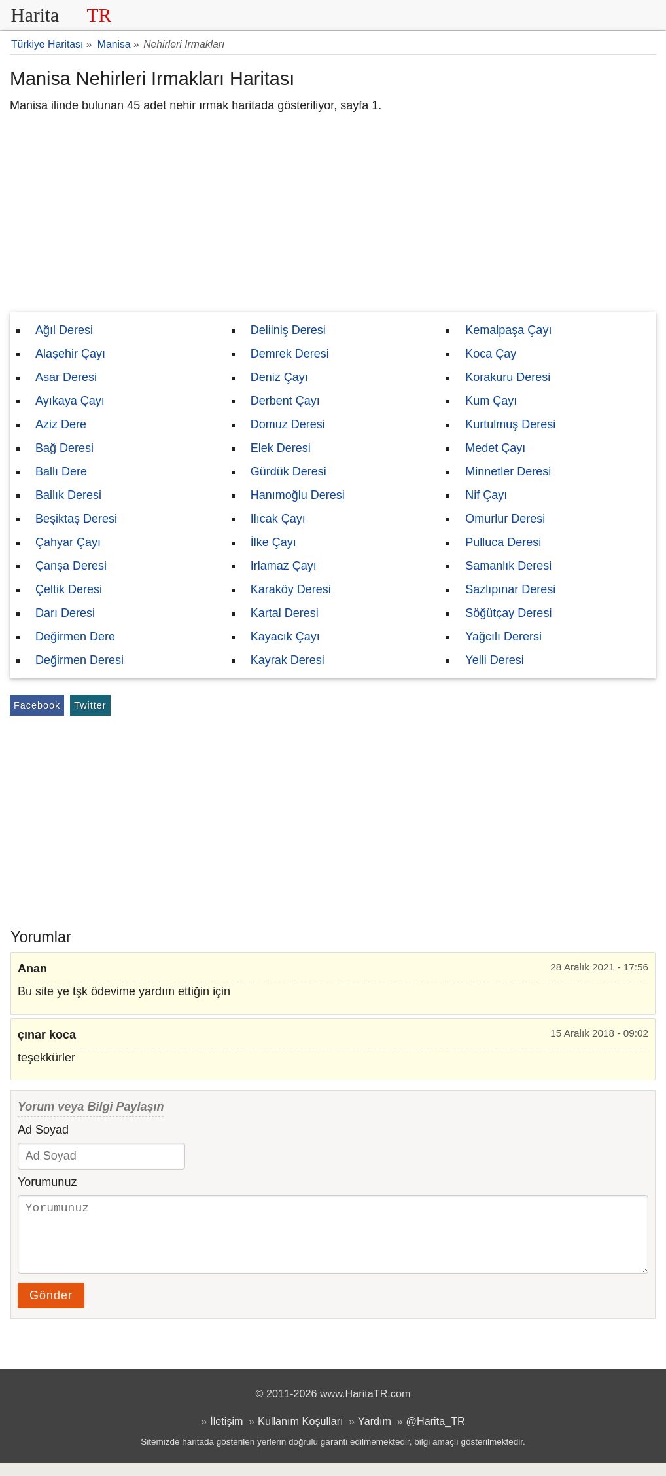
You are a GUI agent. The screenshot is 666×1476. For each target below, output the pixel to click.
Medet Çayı (495, 447)
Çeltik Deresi (68, 589)
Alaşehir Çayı (70, 353)
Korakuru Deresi (507, 377)
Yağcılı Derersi (503, 636)
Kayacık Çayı (285, 636)
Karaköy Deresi (291, 589)
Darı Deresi (65, 612)
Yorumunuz (47, 1182)
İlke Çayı (273, 542)
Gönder (51, 1308)
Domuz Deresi (288, 424)
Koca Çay (490, 353)
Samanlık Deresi (508, 565)
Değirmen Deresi (79, 660)
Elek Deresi (281, 447)
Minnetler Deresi (508, 471)
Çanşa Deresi (71, 565)
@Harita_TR (435, 1434)
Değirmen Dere (75, 636)
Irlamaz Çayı (284, 565)
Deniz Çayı (279, 377)
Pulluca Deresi (503, 542)
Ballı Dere (61, 471)
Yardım (374, 1434)
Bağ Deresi (64, 447)
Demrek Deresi (290, 353)
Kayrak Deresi (287, 660)
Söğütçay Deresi (508, 612)
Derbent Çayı (285, 400)
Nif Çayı (486, 495)
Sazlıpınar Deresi (510, 589)
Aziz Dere (60, 424)
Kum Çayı (491, 400)
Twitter (90, 705)
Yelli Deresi (494, 660)
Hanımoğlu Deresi (298, 495)
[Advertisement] (333, 213)
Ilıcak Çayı (278, 518)
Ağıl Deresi (64, 330)
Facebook (37, 705)
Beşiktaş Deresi (76, 518)
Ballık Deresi (68, 495)
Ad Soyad (43, 1129)
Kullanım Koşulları (300, 1434)
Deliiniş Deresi (288, 330)
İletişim (226, 1434)
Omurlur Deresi (505, 518)
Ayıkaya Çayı (70, 400)
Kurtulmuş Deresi (510, 424)
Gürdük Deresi (288, 471)
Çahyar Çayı (68, 542)
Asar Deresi (66, 377)
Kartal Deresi (285, 612)
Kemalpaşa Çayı (508, 330)
